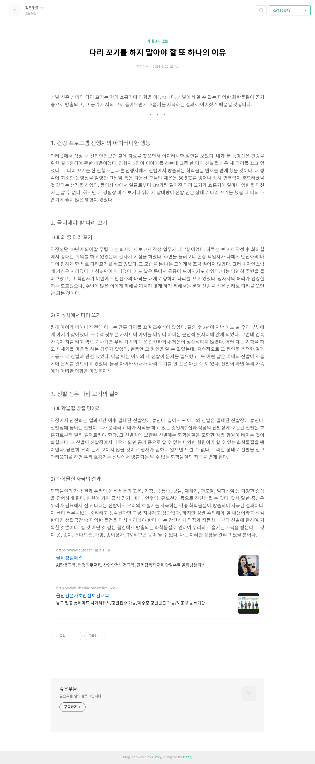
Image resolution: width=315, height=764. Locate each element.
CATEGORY (290, 11)
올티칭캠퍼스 (69, 558)
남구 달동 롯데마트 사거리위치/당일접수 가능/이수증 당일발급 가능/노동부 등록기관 (130, 603)
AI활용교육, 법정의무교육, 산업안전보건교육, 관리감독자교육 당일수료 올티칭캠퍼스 (130, 565)
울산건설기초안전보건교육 (82, 596)
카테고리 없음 (157, 41)
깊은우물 (34, 8)
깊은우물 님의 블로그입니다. (80, 696)
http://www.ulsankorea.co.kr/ (81, 588)
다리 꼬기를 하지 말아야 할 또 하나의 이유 (157, 52)
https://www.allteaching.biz (80, 550)
